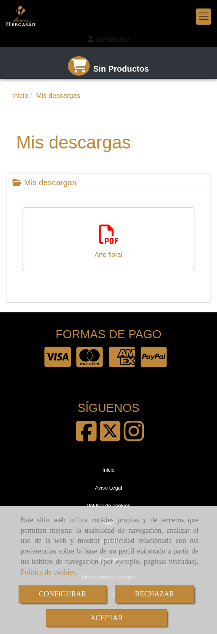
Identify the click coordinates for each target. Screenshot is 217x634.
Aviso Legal (108, 488)
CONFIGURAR (62, 594)
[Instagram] (134, 438)
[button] (108, 39)
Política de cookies (48, 572)
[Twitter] (110, 438)
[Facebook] (86, 438)
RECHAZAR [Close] (154, 594)
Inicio (108, 470)
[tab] (108, 182)
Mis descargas (44, 182)
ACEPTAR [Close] (106, 618)
